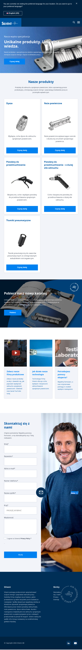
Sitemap (56, 600)
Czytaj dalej (15, 61)
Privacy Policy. (25, 539)
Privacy (55, 597)
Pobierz (13, 313)
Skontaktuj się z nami (57, 593)
